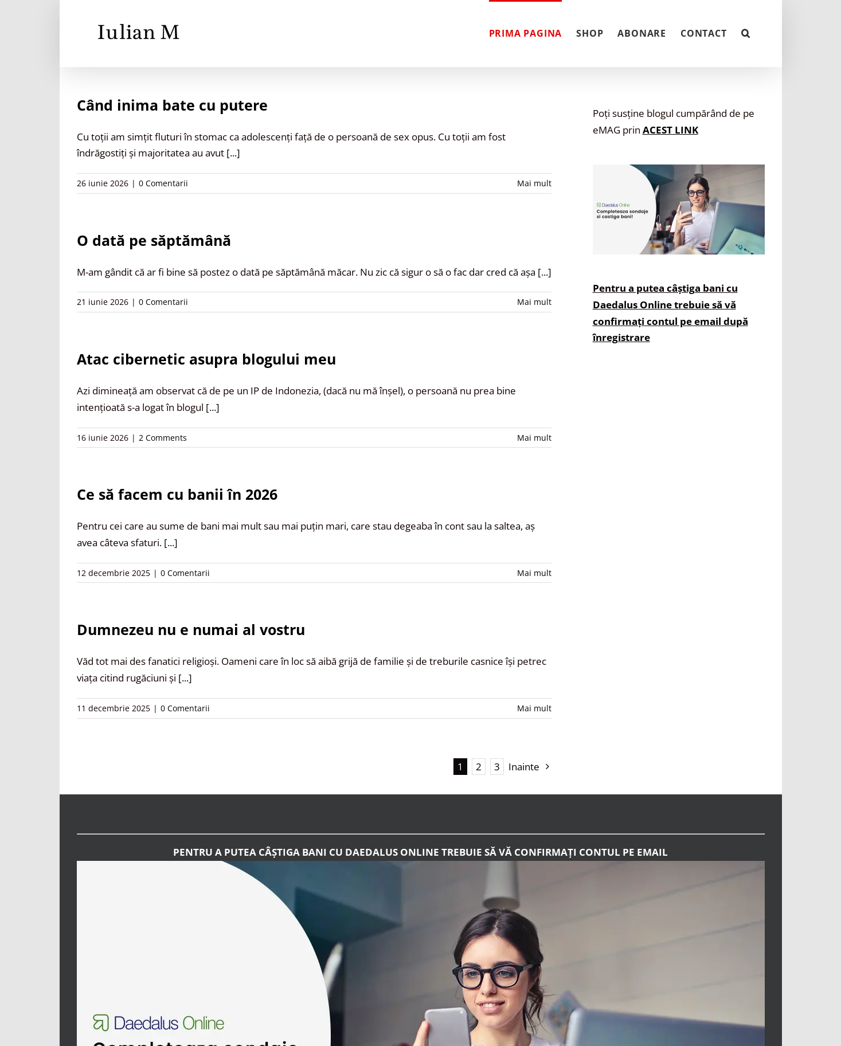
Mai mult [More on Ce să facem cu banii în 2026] (534, 572)
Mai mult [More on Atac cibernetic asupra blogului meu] (534, 437)
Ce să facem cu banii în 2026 (177, 494)
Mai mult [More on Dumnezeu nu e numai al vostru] (534, 708)
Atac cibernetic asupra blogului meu (206, 359)
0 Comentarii (163, 183)
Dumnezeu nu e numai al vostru (191, 629)
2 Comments (163, 437)
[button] (745, 32)
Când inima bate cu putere (172, 105)
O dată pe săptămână (154, 240)
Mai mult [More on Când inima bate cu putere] (534, 183)
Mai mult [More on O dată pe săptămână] (534, 301)
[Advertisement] (679, 577)
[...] (233, 152)
